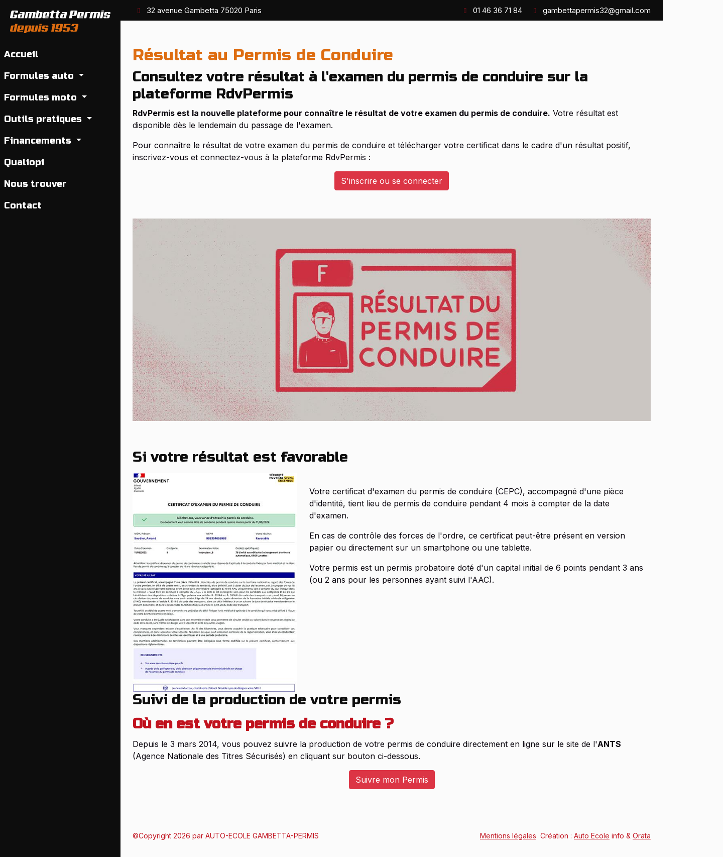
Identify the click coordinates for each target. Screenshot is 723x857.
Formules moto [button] (41, 97)
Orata (642, 835)
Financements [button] (39, 140)
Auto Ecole (592, 835)
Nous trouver (35, 183)
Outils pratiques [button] (44, 119)
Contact (23, 205)
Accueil (21, 54)
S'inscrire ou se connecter (391, 181)
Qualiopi (24, 162)
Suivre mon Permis (391, 780)
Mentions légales (508, 835)
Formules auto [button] (40, 75)
